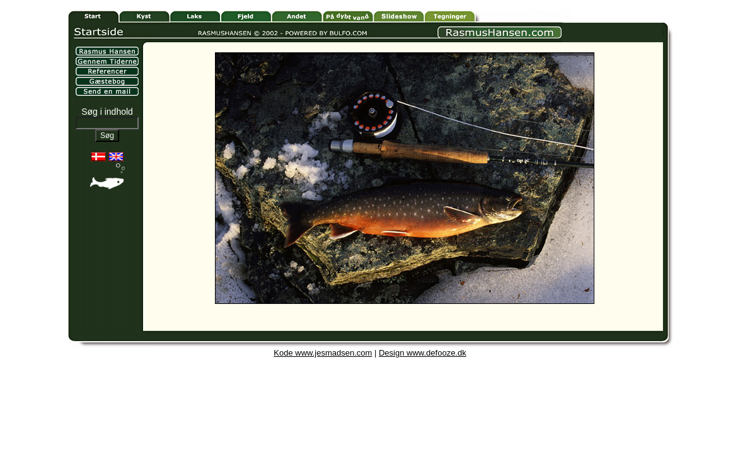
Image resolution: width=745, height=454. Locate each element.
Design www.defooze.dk (422, 353)
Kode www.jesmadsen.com (323, 353)
